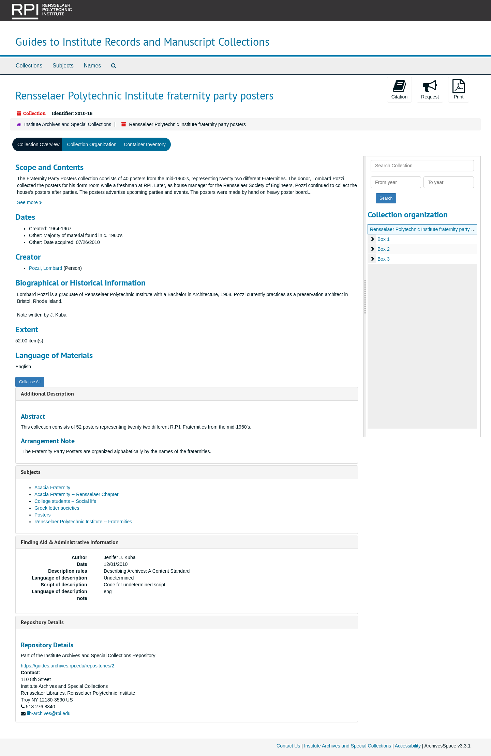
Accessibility (408, 746)
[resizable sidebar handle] (364, 296)
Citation (399, 89)
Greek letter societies (56, 508)
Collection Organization (92, 144)
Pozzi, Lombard (45, 268)
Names (92, 65)
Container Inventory (144, 144)
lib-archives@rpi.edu (49, 713)
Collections (29, 65)
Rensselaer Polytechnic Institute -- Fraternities (83, 521)
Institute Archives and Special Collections (67, 124)
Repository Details (42, 622)
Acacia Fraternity (52, 487)
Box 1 (383, 239)
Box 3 (383, 259)
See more (29, 202)
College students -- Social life (65, 501)
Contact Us (288, 746)
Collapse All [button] (30, 382)
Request (430, 89)
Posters (42, 515)
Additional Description (47, 393)
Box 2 (383, 249)
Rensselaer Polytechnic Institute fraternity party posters (428, 229)
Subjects (63, 65)
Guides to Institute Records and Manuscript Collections (142, 41)
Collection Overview (38, 144)
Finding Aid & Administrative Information (70, 542)
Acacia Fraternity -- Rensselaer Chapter (76, 494)
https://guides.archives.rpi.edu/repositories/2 (67, 665)
